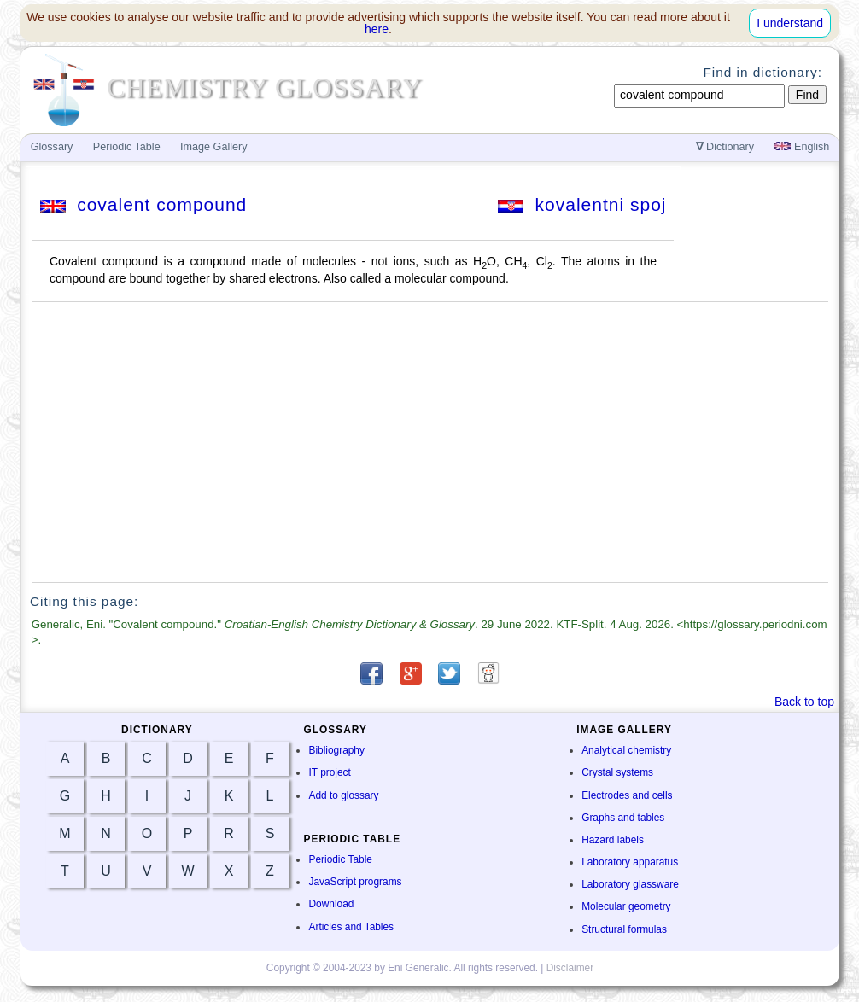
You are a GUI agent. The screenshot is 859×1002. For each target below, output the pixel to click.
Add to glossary (343, 795)
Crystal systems (617, 772)
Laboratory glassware (630, 884)
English (801, 147)
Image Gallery (213, 147)
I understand (790, 23)
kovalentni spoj (582, 204)
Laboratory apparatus (629, 862)
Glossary (52, 147)
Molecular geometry (625, 906)
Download (331, 904)
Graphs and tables (622, 818)
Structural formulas (624, 929)
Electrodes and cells (626, 795)
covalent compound (144, 204)
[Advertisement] (430, 442)
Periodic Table (339, 859)
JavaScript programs (354, 882)
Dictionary (725, 147)
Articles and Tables (351, 927)
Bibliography (336, 750)
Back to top (804, 701)
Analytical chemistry (626, 750)
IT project (329, 772)
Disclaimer (570, 968)
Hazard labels (612, 840)
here (377, 29)
